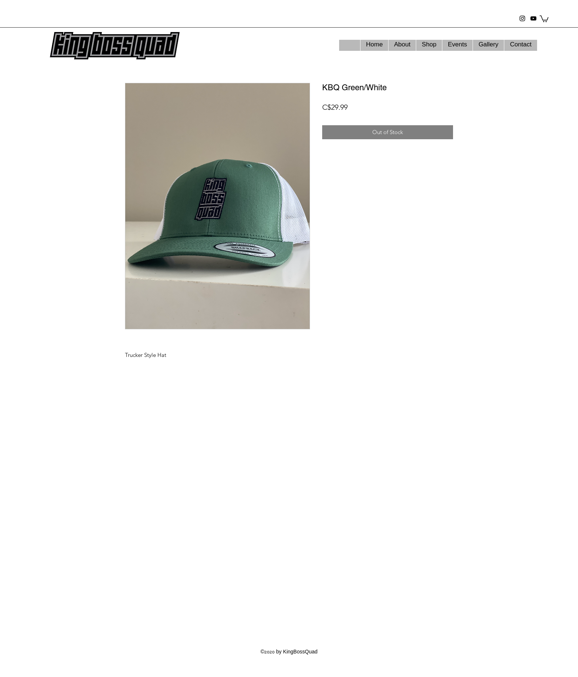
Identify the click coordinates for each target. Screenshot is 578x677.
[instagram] (522, 18)
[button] (544, 18)
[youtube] (533, 18)
